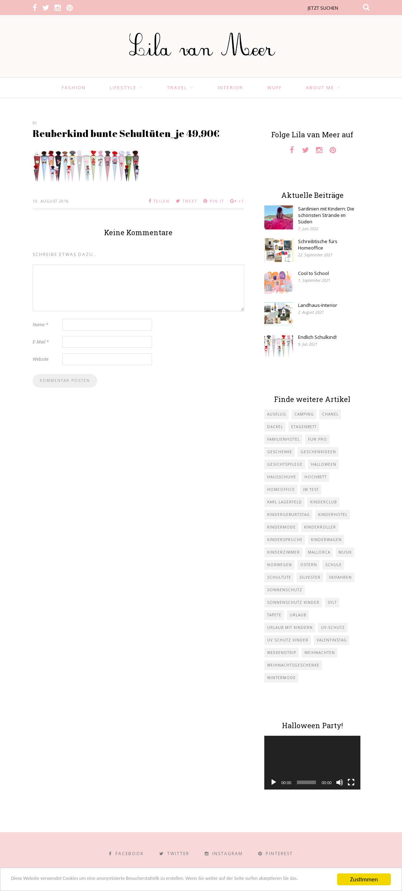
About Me (320, 87)
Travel (177, 87)
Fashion (74, 87)
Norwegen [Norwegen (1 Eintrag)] (279, 564)
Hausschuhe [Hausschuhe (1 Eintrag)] (281, 476)
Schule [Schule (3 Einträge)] (333, 564)
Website (40, 359)
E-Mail (41, 341)
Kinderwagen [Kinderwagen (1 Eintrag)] (326, 539)
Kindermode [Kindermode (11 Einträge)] (281, 527)
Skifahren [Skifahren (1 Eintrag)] (340, 577)
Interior (230, 87)
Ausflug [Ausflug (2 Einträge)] (276, 414)
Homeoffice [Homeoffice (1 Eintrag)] (281, 489)
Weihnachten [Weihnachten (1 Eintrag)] (319, 652)
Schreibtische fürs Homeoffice (317, 244)
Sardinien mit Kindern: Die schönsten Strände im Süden (326, 215)
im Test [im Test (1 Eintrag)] (311, 489)
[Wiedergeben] (273, 782)
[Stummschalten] (339, 782)
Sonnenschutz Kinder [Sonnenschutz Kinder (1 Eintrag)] (293, 602)
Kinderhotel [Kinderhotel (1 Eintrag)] (332, 514)
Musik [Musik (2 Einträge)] (345, 552)
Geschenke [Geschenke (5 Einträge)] (279, 451)
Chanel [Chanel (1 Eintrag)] (330, 414)
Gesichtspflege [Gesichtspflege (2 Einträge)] (285, 464)
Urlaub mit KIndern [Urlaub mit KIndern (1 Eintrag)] (290, 627)
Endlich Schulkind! (317, 337)
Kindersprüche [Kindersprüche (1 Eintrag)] (285, 539)
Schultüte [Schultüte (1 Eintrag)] (279, 577)
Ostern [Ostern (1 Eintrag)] (308, 564)
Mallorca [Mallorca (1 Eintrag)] (319, 552)
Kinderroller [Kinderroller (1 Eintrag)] (320, 527)
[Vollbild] (351, 782)
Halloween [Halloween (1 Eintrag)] (323, 464)
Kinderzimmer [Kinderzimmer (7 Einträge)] (283, 552)
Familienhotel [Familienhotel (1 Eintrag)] (283, 439)
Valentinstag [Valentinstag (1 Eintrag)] (332, 640)
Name (40, 324)
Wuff (274, 87)
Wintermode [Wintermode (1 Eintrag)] (281, 677)
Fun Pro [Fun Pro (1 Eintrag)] (317, 439)
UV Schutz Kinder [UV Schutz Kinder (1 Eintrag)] (287, 640)
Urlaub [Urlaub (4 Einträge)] (298, 614)
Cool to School (313, 273)
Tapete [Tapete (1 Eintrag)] (274, 614)
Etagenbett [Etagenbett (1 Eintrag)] (304, 426)
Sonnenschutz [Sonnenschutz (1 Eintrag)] (284, 589)
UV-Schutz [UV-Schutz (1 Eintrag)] (333, 627)
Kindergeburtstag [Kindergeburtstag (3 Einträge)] (288, 514)
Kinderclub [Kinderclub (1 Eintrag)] (323, 501)
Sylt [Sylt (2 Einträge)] (332, 602)
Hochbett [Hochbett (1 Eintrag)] (315, 476)
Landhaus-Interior (317, 305)
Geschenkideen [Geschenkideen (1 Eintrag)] (318, 451)
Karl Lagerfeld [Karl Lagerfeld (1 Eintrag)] (284, 501)
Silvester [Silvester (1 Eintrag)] (310, 577)
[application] (312, 763)
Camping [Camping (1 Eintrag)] (304, 414)
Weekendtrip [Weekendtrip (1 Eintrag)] (281, 652)
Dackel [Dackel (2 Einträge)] (275, 426)
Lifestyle (123, 87)
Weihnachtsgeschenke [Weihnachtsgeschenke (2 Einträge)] (293, 665)
